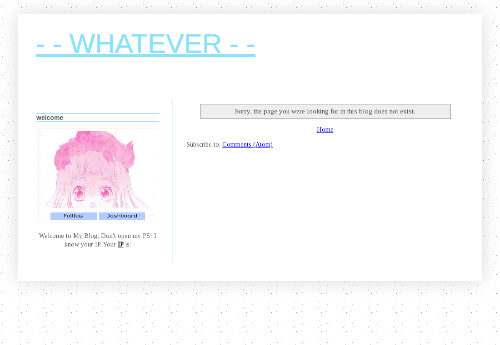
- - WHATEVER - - (145, 44)
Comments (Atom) (247, 144)
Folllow (74, 216)
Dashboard (121, 216)
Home (325, 129)
